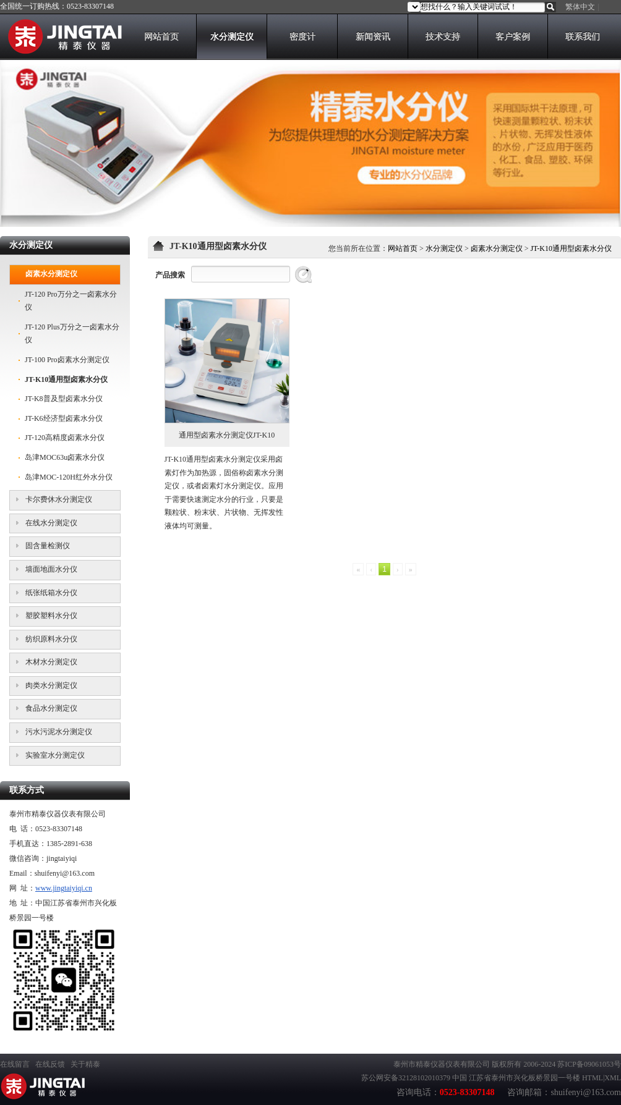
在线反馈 (50, 1064)
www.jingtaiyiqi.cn (63, 888)
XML (612, 1077)
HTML (592, 1077)
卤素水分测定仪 (497, 248)
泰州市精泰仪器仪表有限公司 (441, 1064)
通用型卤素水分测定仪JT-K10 (227, 435)
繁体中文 (580, 6)
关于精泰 (85, 1064)
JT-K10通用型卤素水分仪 (571, 248)
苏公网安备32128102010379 (405, 1077)
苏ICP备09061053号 (589, 1064)
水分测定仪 (444, 248)
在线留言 (15, 1064)
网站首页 (403, 248)
